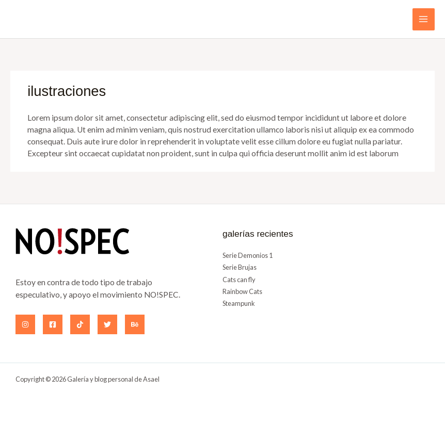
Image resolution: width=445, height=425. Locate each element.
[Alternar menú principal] (423, 19)
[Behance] (135, 324)
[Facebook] (52, 324)
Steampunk (239, 303)
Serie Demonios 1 (248, 255)
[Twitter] (107, 324)
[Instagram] (25, 324)
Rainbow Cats (242, 291)
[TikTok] (80, 324)
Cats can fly (239, 279)
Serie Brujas (240, 267)
